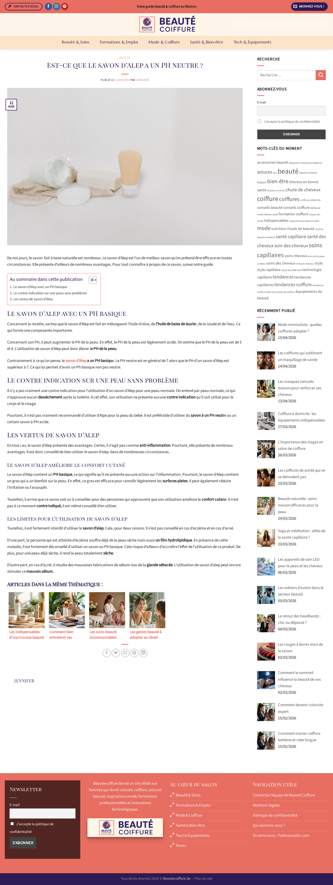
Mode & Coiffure (164, 42)
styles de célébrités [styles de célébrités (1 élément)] (291, 270)
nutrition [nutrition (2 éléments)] (278, 229)
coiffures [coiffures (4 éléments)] (289, 199)
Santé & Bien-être (206, 42)
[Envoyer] (323, 24)
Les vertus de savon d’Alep (33, 299)
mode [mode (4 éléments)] (263, 228)
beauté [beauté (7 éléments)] (288, 171)
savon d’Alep (75, 361)
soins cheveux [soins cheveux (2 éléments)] (295, 256)
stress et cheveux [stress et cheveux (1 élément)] (305, 263)
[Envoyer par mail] (125, 653)
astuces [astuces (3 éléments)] (264, 172)
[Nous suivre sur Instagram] (56, 7)
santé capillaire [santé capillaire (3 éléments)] (291, 236)
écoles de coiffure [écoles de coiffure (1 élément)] (285, 292)
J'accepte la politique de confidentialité (292, 121)
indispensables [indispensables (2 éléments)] (276, 220)
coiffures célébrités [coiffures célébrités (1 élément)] (310, 200)
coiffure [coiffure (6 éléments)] (267, 199)
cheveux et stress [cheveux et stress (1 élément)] (276, 190)
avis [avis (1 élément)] (275, 173)
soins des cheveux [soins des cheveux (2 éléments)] (280, 263)
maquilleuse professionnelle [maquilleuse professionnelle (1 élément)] (304, 221)
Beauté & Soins (75, 42)
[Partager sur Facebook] (107, 653)
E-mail (261, 102)
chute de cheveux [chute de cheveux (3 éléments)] (303, 190)
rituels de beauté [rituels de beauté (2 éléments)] (300, 229)
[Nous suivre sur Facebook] (48, 7)
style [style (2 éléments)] (319, 263)
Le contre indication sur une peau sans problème (50, 293)
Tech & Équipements (252, 42)
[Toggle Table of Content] (90, 280)
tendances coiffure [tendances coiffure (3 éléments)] (293, 284)
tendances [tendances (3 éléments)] (283, 277)
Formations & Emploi (119, 42)
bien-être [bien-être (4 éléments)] (277, 181)
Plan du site (203, 878)
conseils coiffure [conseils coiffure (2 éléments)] (296, 208)
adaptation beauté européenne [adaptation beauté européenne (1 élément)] (305, 163)
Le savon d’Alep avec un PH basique (40, 286)
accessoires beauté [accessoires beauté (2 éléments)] (272, 162)
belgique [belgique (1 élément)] (261, 182)
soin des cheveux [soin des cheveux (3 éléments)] (291, 245)
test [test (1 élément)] (273, 292)
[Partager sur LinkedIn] (143, 653)
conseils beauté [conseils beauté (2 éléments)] (269, 208)
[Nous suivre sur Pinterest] (65, 7)
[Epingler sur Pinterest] (134, 653)
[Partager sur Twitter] (116, 653)
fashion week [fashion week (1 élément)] (271, 214)
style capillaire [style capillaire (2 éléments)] (269, 270)
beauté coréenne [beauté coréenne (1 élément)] (308, 173)
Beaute (125, 58)
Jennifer (142, 80)
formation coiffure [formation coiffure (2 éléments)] (293, 214)
